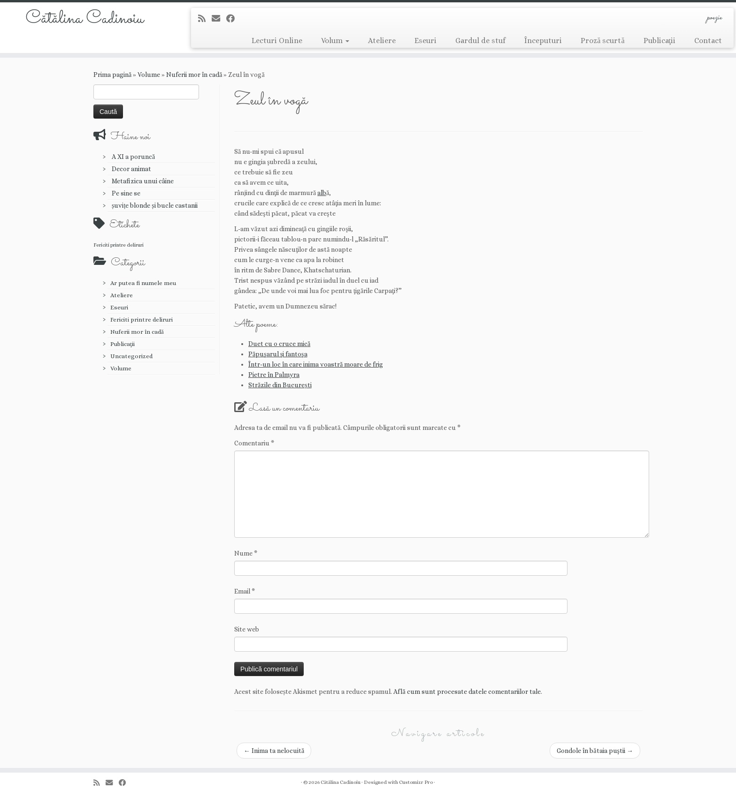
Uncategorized (131, 356)
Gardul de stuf (480, 40)
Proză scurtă (602, 40)
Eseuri (425, 40)
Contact (708, 40)
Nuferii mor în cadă (194, 74)
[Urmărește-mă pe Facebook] (233, 18)
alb (321, 192)
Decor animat (131, 169)
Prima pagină (112, 74)
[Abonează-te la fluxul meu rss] (205, 18)
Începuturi (543, 40)
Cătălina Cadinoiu (85, 19)
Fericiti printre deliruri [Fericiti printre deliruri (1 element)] (118, 245)
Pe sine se (126, 193)
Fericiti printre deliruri (141, 319)
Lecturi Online (277, 40)
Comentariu (254, 443)
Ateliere (382, 40)
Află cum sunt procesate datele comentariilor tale (466, 691)
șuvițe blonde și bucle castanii (155, 205)
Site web (246, 629)
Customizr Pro (416, 782)
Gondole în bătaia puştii (595, 750)
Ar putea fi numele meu (143, 282)
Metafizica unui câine (143, 181)
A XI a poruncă (133, 156)
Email (244, 591)
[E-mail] (219, 18)
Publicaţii (659, 40)
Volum (335, 40)
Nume (245, 553)
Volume (149, 74)
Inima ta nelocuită (274, 750)
